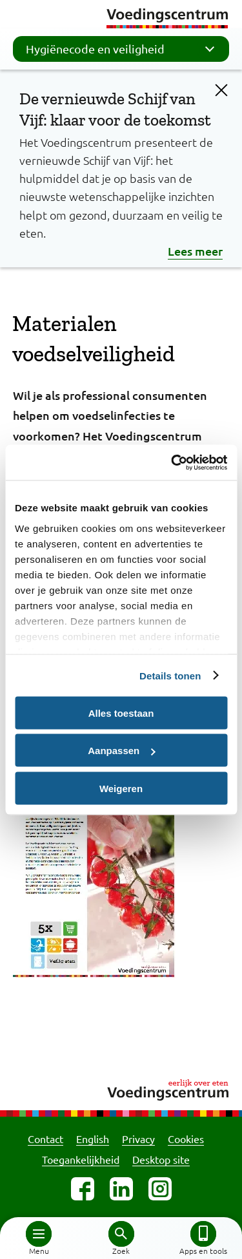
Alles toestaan (121, 712)
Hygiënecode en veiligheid (124, 49)
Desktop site (161, 1159)
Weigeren (121, 787)
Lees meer (195, 250)
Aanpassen (121, 750)
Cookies (186, 1138)
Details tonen (170, 675)
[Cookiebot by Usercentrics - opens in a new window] (172, 462)
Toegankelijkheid (80, 1159)
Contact (45, 1138)
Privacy (138, 1138)
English (92, 1138)
